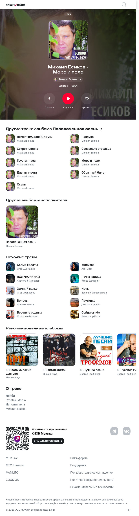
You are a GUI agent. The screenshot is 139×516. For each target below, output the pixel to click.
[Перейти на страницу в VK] (127, 431)
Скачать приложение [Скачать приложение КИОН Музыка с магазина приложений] (48, 441)
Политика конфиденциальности (91, 480)
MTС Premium (15, 465)
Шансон (63, 86)
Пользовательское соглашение (91, 472)
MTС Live (12, 458)
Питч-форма (79, 458)
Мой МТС (12, 472)
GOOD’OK (12, 480)
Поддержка (78, 465)
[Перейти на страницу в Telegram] (114, 431)
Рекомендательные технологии (91, 487)
